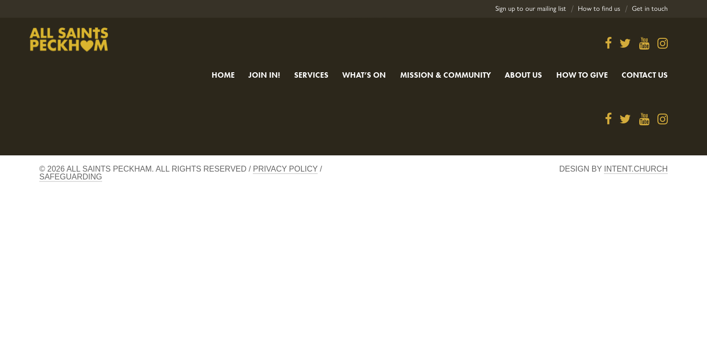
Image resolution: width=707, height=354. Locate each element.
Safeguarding (70, 177)
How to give (582, 75)
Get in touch (650, 8)
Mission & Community (445, 75)
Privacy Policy (285, 169)
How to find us (599, 8)
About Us (523, 75)
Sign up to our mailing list (530, 8)
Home (223, 75)
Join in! (264, 75)
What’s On (364, 75)
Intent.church (636, 169)
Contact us (645, 75)
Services (311, 75)
